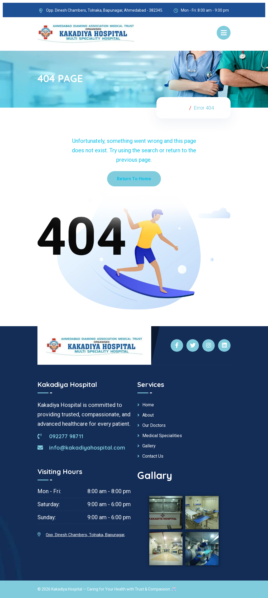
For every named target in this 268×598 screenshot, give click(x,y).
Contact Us (152, 456)
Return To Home (134, 178)
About (148, 415)
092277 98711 (60, 436)
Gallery (149, 446)
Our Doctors (154, 425)
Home (179, 108)
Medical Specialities (162, 436)
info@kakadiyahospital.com (81, 447)
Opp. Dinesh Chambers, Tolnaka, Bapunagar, (85, 534)
